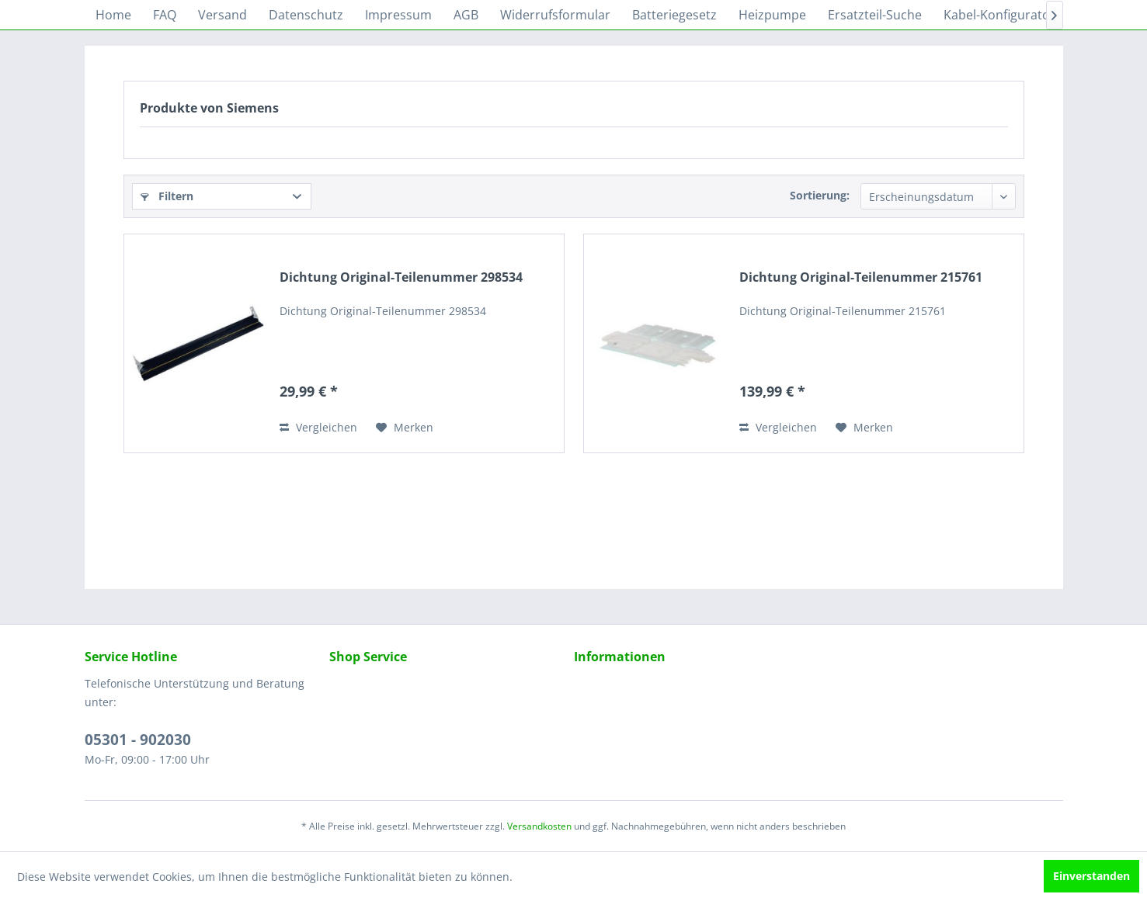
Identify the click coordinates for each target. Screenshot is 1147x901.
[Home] (113, 14)
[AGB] (466, 14)
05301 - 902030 (138, 739)
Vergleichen (318, 427)
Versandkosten (539, 826)
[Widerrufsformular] (555, 14)
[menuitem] (113, 14)
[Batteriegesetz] (674, 14)
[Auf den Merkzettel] (404, 427)
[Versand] (222, 14)
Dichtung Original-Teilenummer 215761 (860, 277)
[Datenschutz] (306, 14)
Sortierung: (820, 195)
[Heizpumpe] (772, 14)
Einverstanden (1091, 875)
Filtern (167, 196)
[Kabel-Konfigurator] (999, 14)
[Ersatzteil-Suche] (875, 14)
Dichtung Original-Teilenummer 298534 (401, 277)
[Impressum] (398, 14)
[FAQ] (164, 14)
